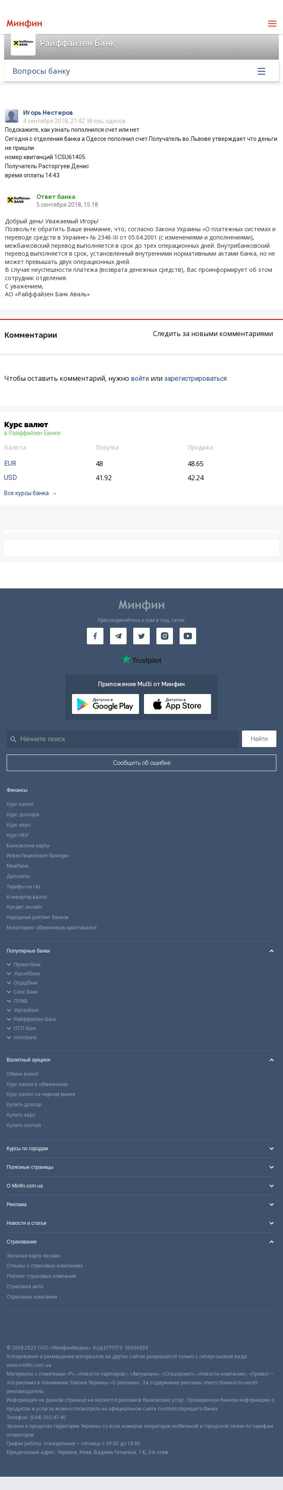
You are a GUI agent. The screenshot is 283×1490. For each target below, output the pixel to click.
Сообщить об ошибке (141, 763)
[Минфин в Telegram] (118, 636)
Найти (259, 738)
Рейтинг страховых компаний (41, 1276)
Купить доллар (24, 1105)
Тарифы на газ (24, 887)
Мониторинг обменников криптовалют (52, 928)
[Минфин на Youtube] (188, 636)
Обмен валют (22, 1074)
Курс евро (18, 825)
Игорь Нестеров (48, 112)
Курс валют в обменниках (37, 1084)
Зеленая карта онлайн (33, 1256)
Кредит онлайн (24, 907)
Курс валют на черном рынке (41, 1094)
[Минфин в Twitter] (141, 636)
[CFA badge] (25, 1327)
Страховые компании (32, 1297)
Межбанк (18, 866)
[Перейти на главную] (24, 24)
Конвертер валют (27, 897)
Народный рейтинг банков (38, 917)
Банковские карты (28, 846)
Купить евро (21, 1115)
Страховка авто (25, 1286)
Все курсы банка (26, 493)
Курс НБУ (18, 835)
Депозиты (18, 876)
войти (140, 378)
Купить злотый (24, 1125)
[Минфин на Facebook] (95, 636)
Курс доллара (23, 815)
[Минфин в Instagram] (164, 636)
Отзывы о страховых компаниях (45, 1266)
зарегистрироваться (195, 378)
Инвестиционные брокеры (38, 856)
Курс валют (20, 804)
